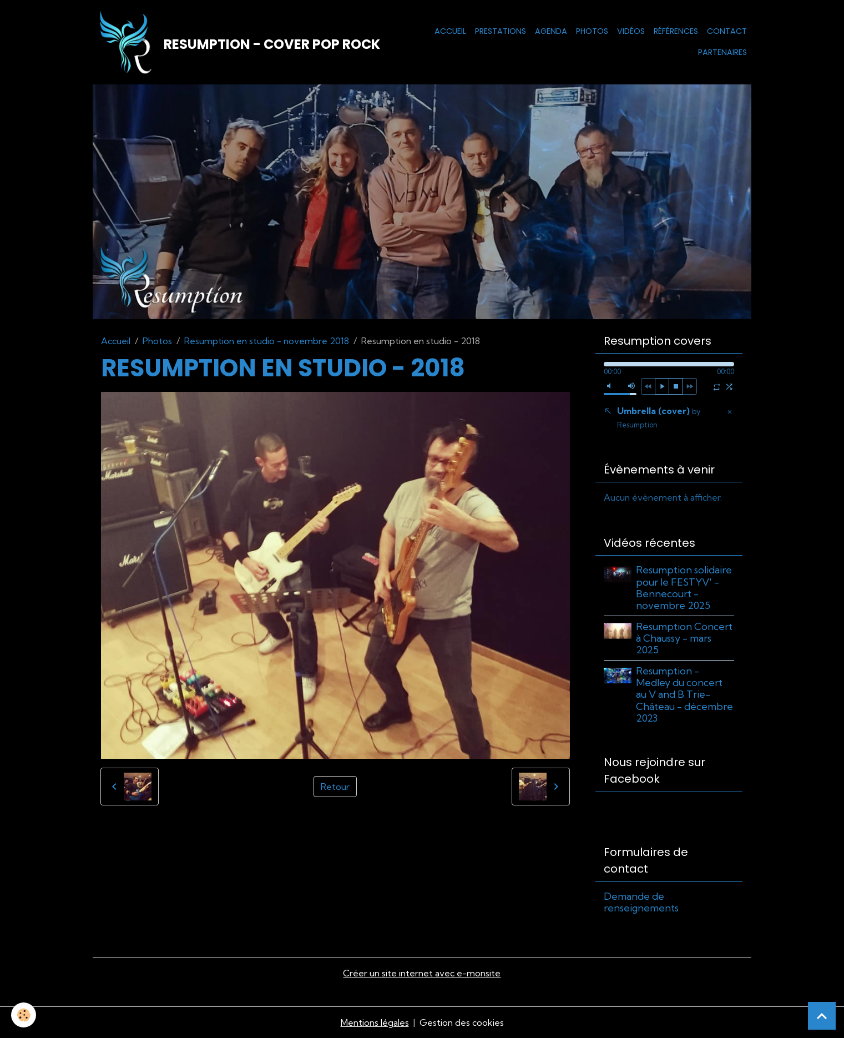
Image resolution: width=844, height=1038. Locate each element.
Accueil (450, 31)
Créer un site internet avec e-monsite (422, 973)
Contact (727, 31)
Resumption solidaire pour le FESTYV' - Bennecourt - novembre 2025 (684, 587)
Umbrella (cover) (658, 417)
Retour (335, 786)
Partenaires (722, 52)
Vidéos (631, 31)
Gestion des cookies (462, 1022)
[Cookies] (23, 1014)
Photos (592, 31)
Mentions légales (375, 1022)
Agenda (551, 31)
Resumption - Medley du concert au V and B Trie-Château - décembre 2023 (684, 694)
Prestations (500, 31)
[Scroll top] (822, 1016)
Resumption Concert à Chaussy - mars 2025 (684, 638)
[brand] (233, 42)
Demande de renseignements (641, 902)
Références (676, 31)
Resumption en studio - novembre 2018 (266, 340)
